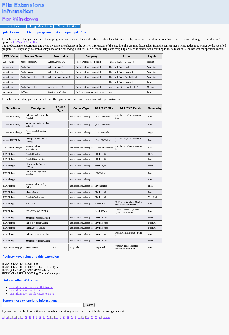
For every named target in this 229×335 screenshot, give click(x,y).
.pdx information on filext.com (26, 290)
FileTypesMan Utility (40, 26)
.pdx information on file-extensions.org (31, 293)
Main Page (13, 26)
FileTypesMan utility (25, 42)
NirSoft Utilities (67, 26)
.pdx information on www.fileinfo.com (31, 287)
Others (106, 317)
